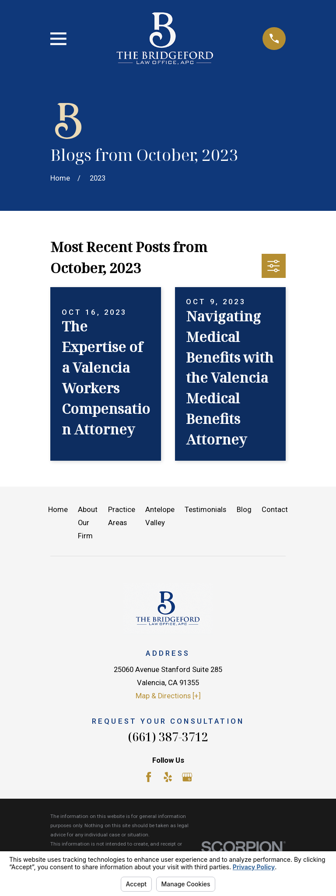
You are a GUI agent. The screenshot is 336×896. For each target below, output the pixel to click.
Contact (275, 509)
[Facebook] (149, 777)
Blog (244, 509)
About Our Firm (88, 522)
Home (58, 509)
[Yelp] (168, 777)
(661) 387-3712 (168, 737)
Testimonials (205, 509)
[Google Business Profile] (187, 777)
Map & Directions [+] (168, 696)
